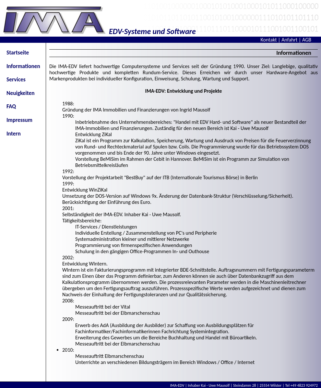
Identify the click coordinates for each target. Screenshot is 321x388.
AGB (306, 40)
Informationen (23, 66)
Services (16, 79)
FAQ (11, 106)
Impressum (19, 119)
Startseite (17, 52)
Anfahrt (289, 40)
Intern (13, 133)
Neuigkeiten (20, 93)
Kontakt (269, 40)
